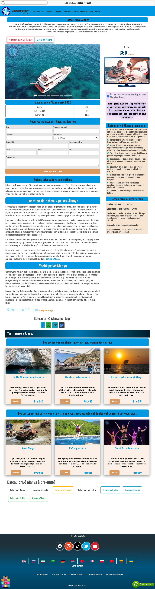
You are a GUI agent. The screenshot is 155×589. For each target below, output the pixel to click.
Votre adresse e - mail (60, 127)
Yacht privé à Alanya (46, 310)
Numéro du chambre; (75, 142)
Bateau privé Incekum (110, 489)
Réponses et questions (95, 574)
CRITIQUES (68, 11)
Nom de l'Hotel (10, 142)
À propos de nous (42, 574)
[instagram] (69, 546)
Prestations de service (59, 574)
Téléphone (9, 134)
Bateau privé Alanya (23, 309)
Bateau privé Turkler (17, 498)
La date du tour (57, 134)
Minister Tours (15, 11)
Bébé (70, 149)
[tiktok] (77, 546)
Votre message (10, 157)
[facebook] (60, 546)
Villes (97, 11)
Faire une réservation (53, 171)
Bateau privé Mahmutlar (87, 489)
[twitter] (86, 546)
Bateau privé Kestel (39, 498)
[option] (53, 71)
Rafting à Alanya (52, 258)
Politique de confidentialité (114, 574)
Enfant (40, 149)
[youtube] (95, 546)
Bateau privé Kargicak (18, 489)
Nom (7, 127)
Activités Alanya (44, 39)
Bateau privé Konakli (132, 489)
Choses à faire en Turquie (20, 39)
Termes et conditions (77, 574)
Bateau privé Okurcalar (63, 489)
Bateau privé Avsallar (40, 489)
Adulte (8, 149)
